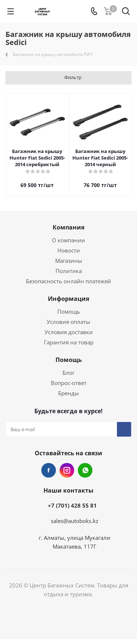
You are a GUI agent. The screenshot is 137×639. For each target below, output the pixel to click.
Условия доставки (69, 332)
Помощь (68, 311)
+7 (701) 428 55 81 (72, 505)
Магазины (68, 260)
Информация (68, 299)
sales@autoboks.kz (74, 520)
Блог (68, 372)
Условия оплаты (68, 321)
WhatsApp (85, 470)
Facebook (48, 470)
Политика (69, 270)
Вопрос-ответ (69, 382)
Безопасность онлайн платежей (68, 281)
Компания (68, 227)
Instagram (67, 470)
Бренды (68, 393)
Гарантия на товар (69, 342)
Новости (68, 250)
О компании (68, 240)
